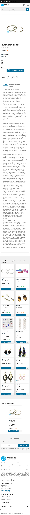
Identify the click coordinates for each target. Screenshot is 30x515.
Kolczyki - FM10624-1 (21, 389)
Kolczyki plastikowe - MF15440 (21, 336)
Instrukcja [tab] (11, 86)
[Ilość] (3, 70)
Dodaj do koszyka (15, 70)
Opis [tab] (5, 84)
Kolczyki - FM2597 (6, 336)
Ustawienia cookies (5, 510)
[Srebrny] (2, 63)
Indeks (2, 47)
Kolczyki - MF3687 (6, 283)
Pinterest (16, 77)
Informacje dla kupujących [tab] (12, 89)
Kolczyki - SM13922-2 (7, 389)
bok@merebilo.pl (6, 490)
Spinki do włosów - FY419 (22, 284)
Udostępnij (8, 77)
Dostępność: (4, 50)
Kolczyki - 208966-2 (6, 363)
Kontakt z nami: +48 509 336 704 (8, 1)
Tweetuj (12, 77)
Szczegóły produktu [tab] (14, 84)
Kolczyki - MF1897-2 (21, 310)
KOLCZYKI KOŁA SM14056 (13, 425)
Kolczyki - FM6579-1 (21, 363)
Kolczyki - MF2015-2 (6, 310)
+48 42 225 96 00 (6, 492)
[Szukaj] (15, 9)
